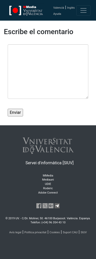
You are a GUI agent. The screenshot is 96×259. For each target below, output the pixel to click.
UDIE (48, 184)
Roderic (48, 188)
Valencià (58, 7)
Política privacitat (35, 232)
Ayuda (57, 14)
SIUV (84, 232)
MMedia (48, 175)
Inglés (71, 7)
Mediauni (48, 179)
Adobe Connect (48, 192)
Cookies (54, 232)
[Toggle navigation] (83, 10)
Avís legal (15, 232)
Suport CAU (70, 232)
